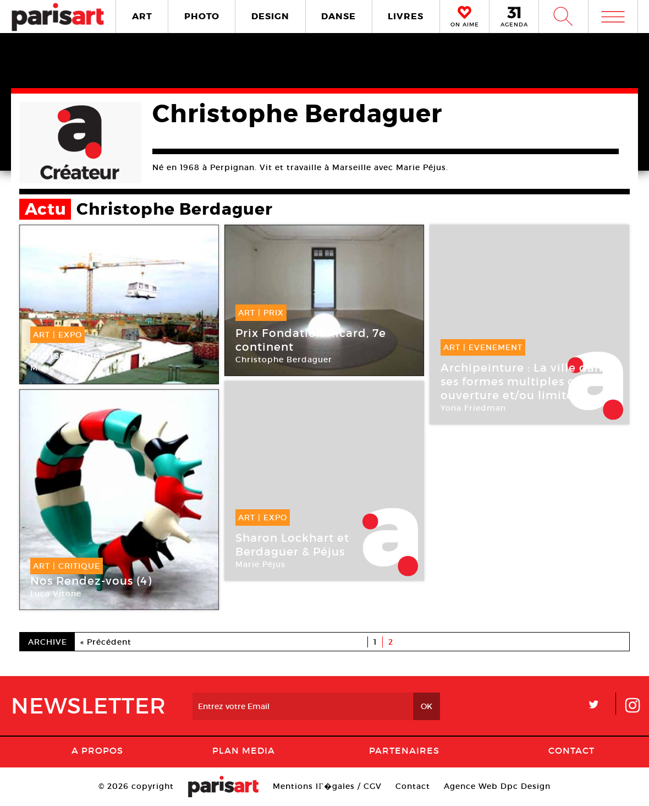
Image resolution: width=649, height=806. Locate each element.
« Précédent (105, 642)
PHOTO (201, 16)
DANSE (338, 16)
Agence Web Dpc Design (497, 786)
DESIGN (270, 16)
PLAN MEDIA (243, 750)
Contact (571, 750)
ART (142, 16)
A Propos (97, 750)
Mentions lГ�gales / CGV (327, 786)
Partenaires (404, 750)
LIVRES (406, 16)
